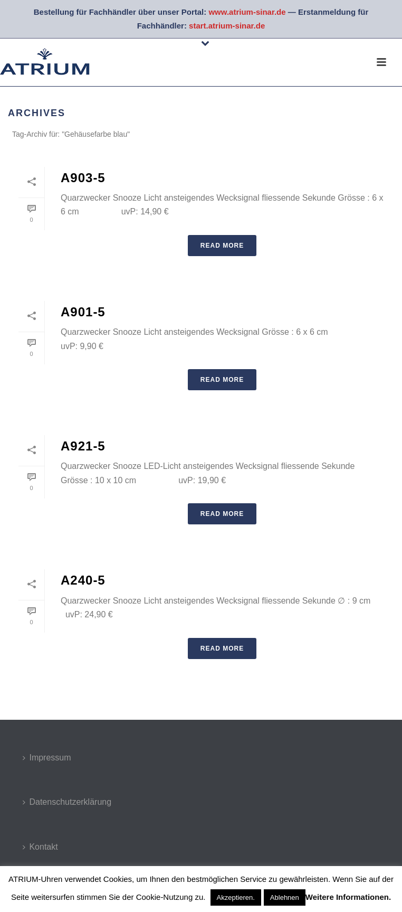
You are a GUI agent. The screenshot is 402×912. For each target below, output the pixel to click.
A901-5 (83, 312)
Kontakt (40, 846)
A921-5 (83, 446)
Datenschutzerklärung (67, 801)
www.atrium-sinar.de (246, 11)
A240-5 (83, 580)
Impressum (47, 757)
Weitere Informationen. (348, 896)
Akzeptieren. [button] (236, 897)
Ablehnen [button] (284, 897)
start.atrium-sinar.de (227, 25)
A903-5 (83, 178)
